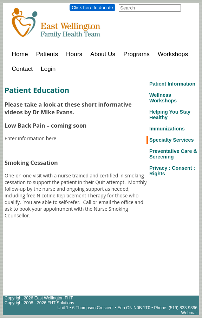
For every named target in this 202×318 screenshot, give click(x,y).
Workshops (173, 53)
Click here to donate (92, 7)
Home (20, 53)
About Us (102, 53)
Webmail (189, 312)
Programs (136, 53)
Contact (22, 68)
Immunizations (167, 128)
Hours (74, 53)
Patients (47, 53)
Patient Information (172, 84)
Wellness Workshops (163, 97)
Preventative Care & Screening (173, 154)
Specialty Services (171, 140)
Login (48, 68)
